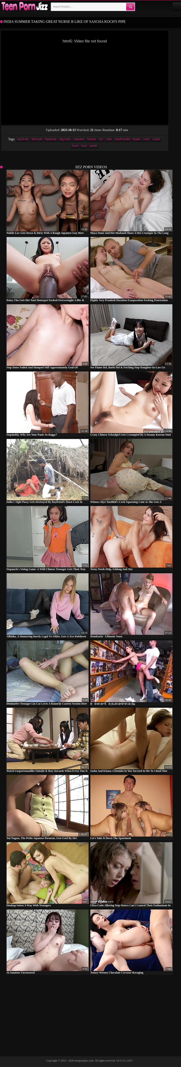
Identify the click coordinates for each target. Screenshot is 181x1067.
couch (156, 139)
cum (109, 139)
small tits (23, 139)
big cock (64, 139)
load (84, 145)
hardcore (50, 139)
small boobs (122, 139)
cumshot (78, 139)
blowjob (37, 139)
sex (101, 139)
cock (146, 139)
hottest (91, 139)
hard (75, 145)
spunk (93, 145)
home (136, 139)
